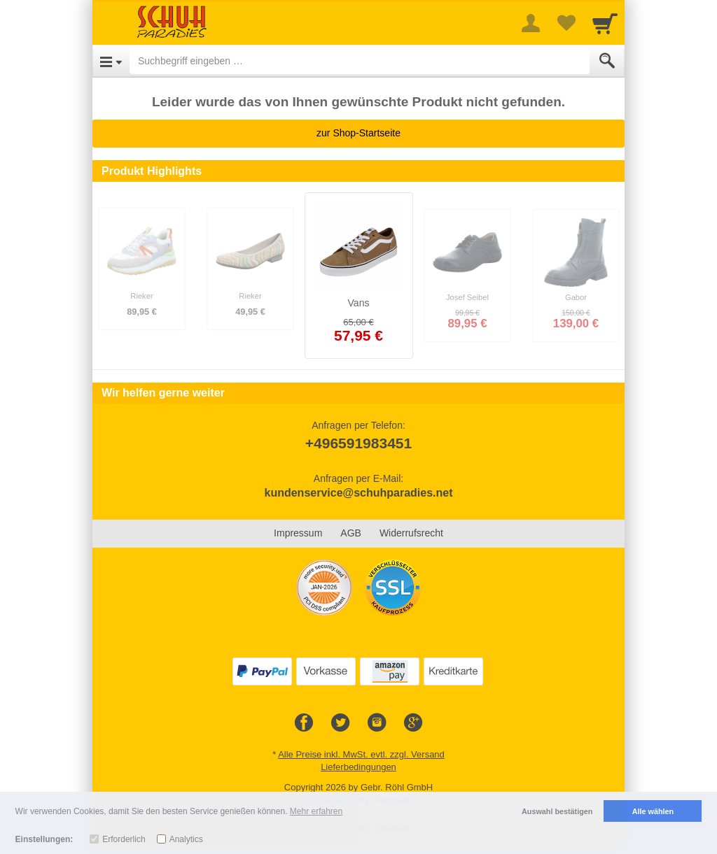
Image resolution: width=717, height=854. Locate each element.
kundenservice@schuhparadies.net (358, 493)
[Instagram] (376, 723)
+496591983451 (358, 443)
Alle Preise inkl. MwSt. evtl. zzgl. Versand (361, 754)
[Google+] (413, 723)
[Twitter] (340, 723)
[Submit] (607, 61)
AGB (350, 533)
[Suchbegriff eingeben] (360, 61)
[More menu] (531, 23)
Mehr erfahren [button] (316, 811)
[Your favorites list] (566, 23)
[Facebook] (304, 723)
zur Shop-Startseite (358, 132)
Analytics (186, 839)
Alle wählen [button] (653, 811)
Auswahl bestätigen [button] (557, 811)
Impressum (298, 533)
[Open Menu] (111, 60)
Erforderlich (123, 839)
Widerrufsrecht (411, 533)
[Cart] (605, 23)
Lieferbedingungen (358, 767)
